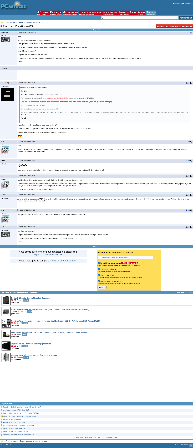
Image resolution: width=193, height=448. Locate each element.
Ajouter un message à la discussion (174, 26)
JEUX (141, 13)
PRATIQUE (56, 13)
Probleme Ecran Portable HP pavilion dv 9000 (20, 416)
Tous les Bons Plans (184, 293)
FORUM (151, 13)
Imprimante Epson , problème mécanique (18, 425)
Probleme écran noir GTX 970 (14, 428)
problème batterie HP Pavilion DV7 (16, 410)
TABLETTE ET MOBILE (90, 13)
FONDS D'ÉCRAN (127, 13)
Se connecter (187, 3)
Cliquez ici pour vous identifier (48, 254)
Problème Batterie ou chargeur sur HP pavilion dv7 (22, 407)
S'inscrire (176, 3)
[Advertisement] (96, 384)
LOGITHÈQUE (70, 13)
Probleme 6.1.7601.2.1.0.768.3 (14, 422)
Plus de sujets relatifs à (96, 438)
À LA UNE (42, 13)
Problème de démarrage (12, 419)
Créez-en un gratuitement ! (63, 260)
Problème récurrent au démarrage (15, 432)
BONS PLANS (110, 13)
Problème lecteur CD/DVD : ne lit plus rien (18, 435)
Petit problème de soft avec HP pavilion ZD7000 (21, 413)
